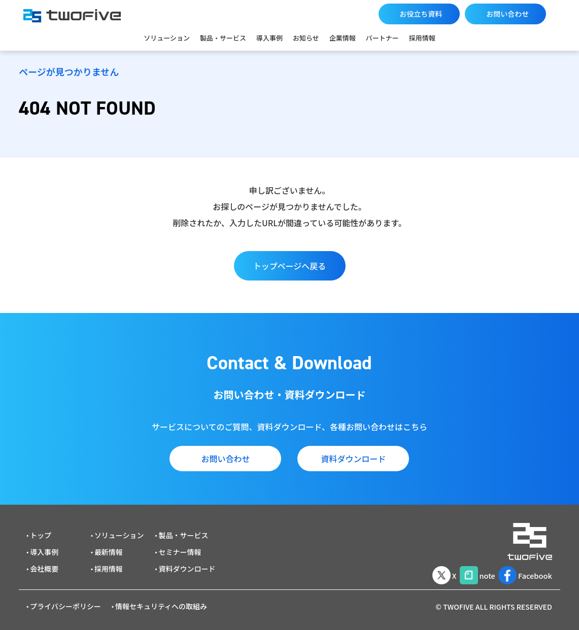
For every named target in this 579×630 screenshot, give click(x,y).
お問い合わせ (507, 14)
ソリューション (167, 38)
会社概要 (44, 566)
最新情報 (108, 549)
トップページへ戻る (289, 266)
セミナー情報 (180, 549)
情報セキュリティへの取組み (161, 603)
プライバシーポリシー (65, 603)
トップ (40, 532)
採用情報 (422, 38)
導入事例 (269, 38)
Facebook (523, 570)
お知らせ (306, 38)
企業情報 (342, 38)
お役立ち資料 (420, 14)
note (470, 570)
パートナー (382, 38)
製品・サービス (223, 38)
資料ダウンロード (353, 458)
